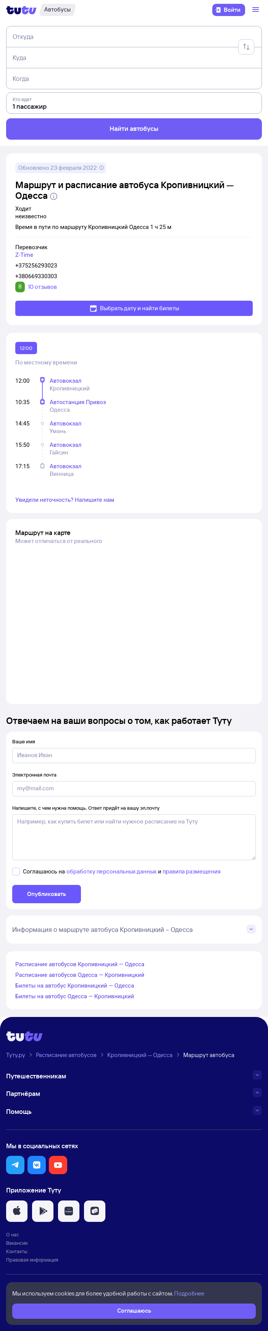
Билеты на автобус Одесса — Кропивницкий (74, 996)
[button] (15, 1165)
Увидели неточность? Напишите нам (64, 499)
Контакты (16, 1251)
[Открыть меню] (256, 10)
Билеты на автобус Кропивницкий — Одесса (74, 985)
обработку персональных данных (111, 871)
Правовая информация (32, 1260)
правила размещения (192, 871)
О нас (12, 1234)
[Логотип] (21, 10)
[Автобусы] (57, 10)
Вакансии (16, 1243)
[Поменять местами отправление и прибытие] (246, 47)
